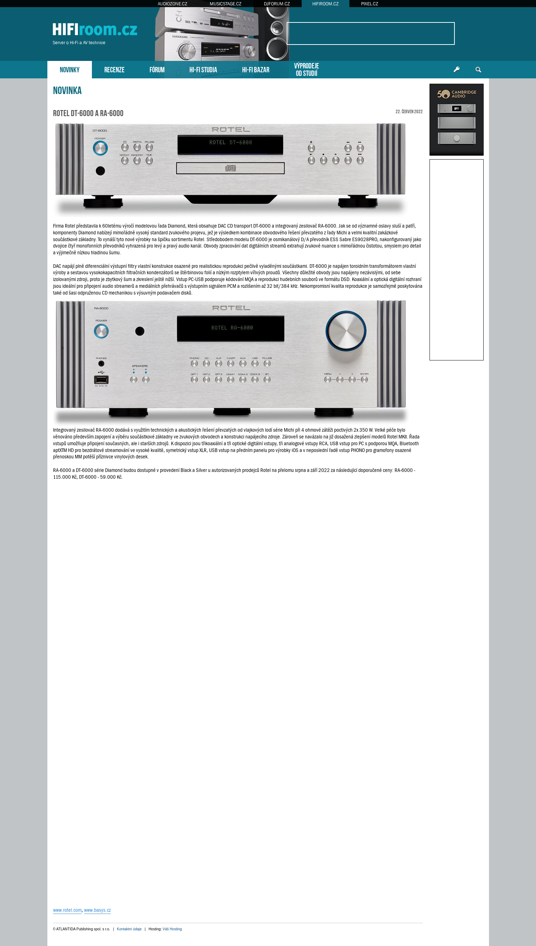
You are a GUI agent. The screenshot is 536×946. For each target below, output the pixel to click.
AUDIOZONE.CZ (172, 3)
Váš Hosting (172, 929)
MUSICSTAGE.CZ (225, 3)
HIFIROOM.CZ (325, 3)
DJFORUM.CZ (277, 3)
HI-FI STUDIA (203, 69)
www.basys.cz (97, 910)
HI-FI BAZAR (255, 69)
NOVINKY (69, 69)
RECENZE (114, 69)
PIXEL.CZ (369, 3)
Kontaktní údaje (129, 929)
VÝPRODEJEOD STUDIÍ (306, 68)
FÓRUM (157, 69)
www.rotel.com (67, 910)
